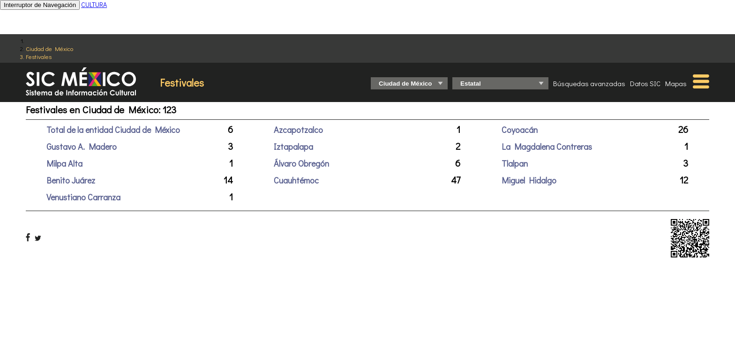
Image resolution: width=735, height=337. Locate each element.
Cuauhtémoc (296, 180)
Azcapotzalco (298, 129)
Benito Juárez (70, 180)
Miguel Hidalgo (529, 180)
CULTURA (94, 4)
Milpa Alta (64, 163)
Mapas (676, 83)
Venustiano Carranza (83, 197)
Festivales (39, 56)
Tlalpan (515, 163)
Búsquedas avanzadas (589, 83)
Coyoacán (520, 129)
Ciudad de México (49, 48)
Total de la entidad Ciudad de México (113, 129)
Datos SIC (645, 83)
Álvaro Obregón (301, 163)
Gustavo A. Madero (81, 146)
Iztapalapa (293, 146)
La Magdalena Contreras (547, 146)
